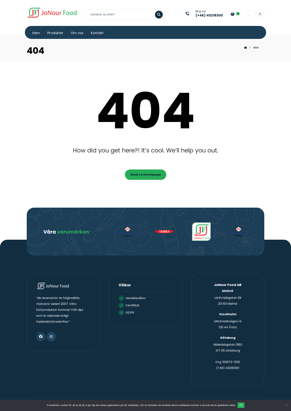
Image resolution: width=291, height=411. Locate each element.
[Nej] (286, 405)
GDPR (126, 312)
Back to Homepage (145, 174)
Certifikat (129, 305)
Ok (241, 405)
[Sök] (157, 15)
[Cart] (232, 13)
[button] (40, 336)
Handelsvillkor (132, 298)
